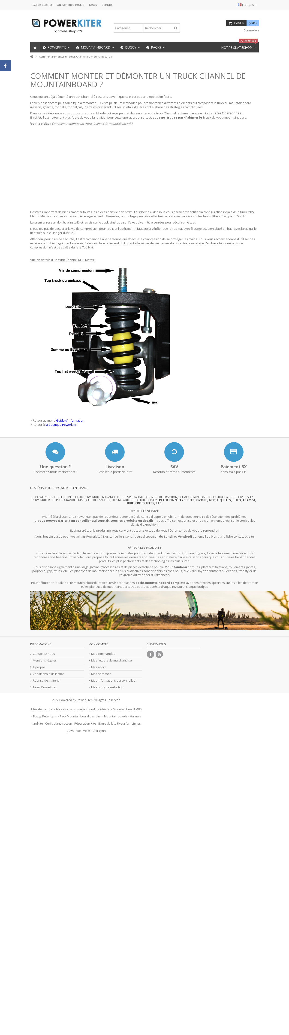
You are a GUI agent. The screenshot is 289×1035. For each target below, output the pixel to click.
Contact (107, 5)
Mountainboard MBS (127, 709)
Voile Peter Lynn (94, 731)
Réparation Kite (85, 723)
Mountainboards (116, 716)
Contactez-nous (44, 654)
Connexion (251, 30)
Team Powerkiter (45, 687)
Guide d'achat (42, 5)
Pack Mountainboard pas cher (81, 716)
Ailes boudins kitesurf (95, 709)
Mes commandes (103, 654)
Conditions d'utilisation (49, 674)
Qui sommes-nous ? (70, 5)
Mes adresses (101, 674)
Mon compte (98, 644)
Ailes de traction (42, 709)
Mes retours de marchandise (111, 660)
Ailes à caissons (66, 709)
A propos (39, 667)
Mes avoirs (99, 667)
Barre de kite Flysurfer (113, 723)
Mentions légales (45, 660)
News (93, 5)
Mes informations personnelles (113, 681)
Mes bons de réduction (107, 687)
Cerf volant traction (58, 723)
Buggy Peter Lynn (45, 716)
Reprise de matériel (46, 681)
